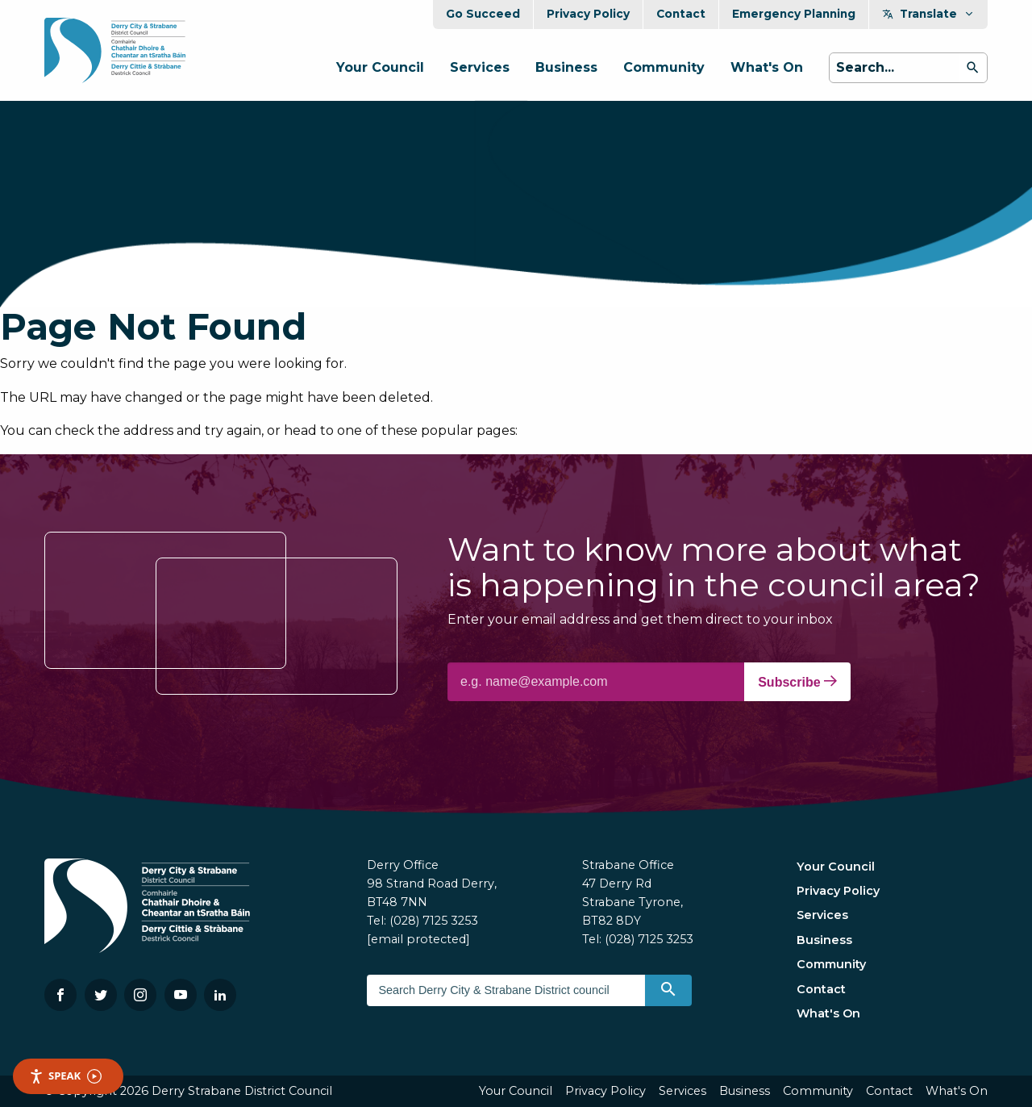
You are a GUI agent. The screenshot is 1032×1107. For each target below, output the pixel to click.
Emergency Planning (793, 13)
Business (566, 67)
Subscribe (797, 682)
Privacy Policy (588, 13)
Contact (680, 13)
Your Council (380, 67)
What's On (766, 67)
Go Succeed (483, 13)
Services (480, 67)
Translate (928, 13)
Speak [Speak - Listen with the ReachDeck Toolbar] (65, 1076)
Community (664, 67)
